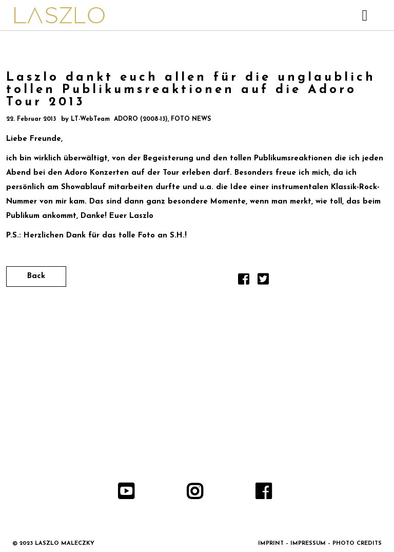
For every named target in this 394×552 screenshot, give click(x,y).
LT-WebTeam (90, 119)
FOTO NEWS (191, 119)
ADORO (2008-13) (141, 119)
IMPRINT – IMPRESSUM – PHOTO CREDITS (320, 543)
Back (36, 276)
